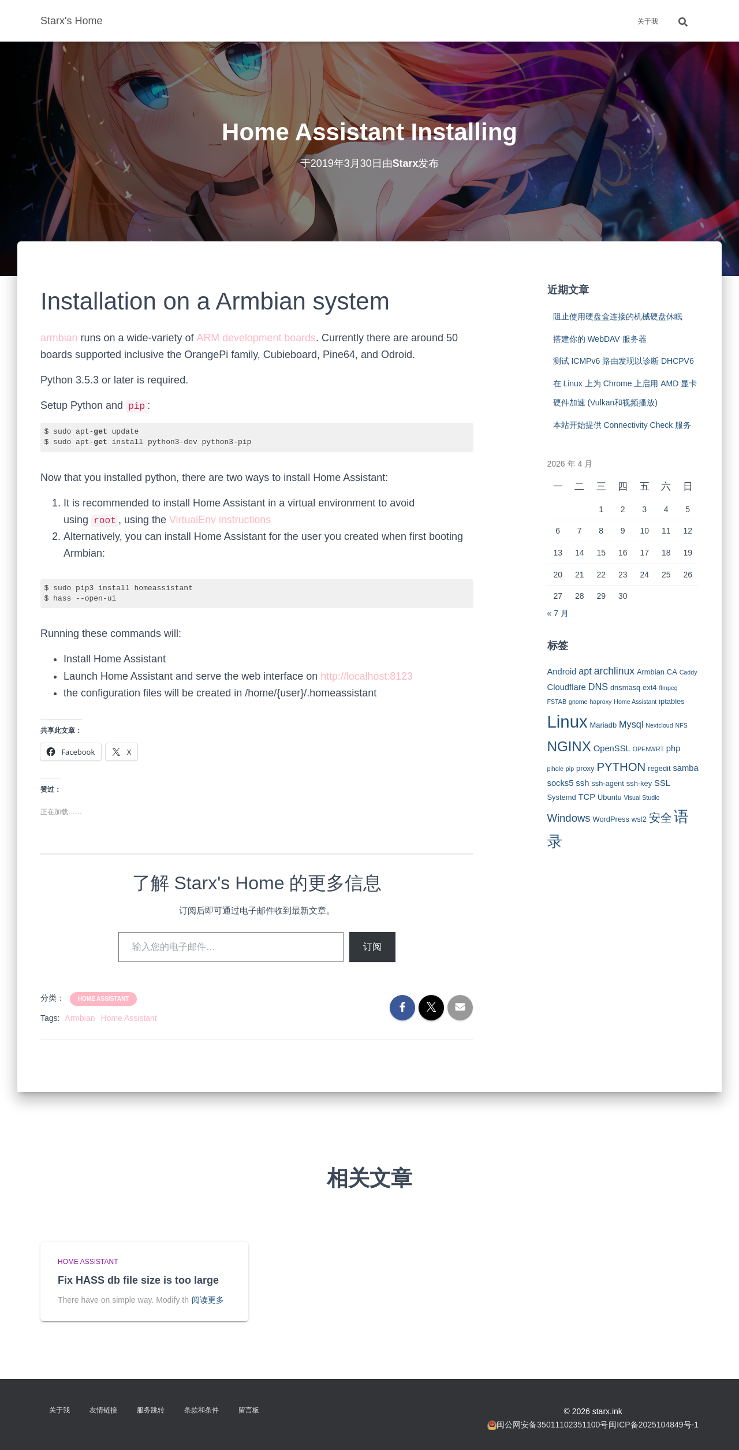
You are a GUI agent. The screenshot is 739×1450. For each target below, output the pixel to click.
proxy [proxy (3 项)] (585, 768)
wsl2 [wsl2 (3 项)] (639, 819)
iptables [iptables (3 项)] (671, 701)
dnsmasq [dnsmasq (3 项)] (625, 687)
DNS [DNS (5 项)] (598, 686)
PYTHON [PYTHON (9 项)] (620, 767)
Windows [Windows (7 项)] (569, 818)
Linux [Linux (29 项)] (567, 721)
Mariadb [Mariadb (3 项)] (603, 725)
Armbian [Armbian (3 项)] (651, 672)
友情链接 (103, 1410)
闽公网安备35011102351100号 (552, 1424)
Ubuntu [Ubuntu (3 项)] (610, 797)
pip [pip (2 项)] (570, 768)
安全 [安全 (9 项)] (660, 817)
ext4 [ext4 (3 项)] (649, 687)
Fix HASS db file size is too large (138, 1280)
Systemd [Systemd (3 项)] (561, 797)
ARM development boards (256, 338)
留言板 (248, 1410)
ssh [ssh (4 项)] (582, 783)
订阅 (372, 947)
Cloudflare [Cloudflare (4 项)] (566, 687)
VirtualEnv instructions (220, 519)
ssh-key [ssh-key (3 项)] (639, 783)
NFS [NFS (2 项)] (681, 725)
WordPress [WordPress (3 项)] (610, 819)
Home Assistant (103, 999)
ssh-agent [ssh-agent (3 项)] (607, 783)
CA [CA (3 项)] (672, 672)
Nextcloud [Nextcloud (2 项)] (659, 725)
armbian (59, 338)
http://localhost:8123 (366, 676)
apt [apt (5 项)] (585, 671)
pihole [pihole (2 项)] (555, 768)
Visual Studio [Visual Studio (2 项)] (641, 797)
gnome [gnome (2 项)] (578, 701)
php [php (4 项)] (673, 748)
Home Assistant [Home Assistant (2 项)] (635, 701)
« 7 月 (558, 613)
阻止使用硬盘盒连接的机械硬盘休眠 (617, 316)
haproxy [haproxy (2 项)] (600, 701)
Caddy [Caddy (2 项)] (688, 672)
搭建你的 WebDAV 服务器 (600, 339)
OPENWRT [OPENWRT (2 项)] (648, 748)
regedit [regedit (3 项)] (659, 768)
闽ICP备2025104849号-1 (654, 1424)
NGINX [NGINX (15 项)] (569, 746)
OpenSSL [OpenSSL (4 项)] (612, 748)
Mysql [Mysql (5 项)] (631, 724)
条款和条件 (201, 1410)
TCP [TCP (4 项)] (587, 797)
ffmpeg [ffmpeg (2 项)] (668, 687)
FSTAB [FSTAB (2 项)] (557, 701)
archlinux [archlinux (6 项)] (614, 671)
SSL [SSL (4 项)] (662, 783)
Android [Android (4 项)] (562, 671)
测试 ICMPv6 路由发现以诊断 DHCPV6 (623, 361)
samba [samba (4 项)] (685, 768)
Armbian (80, 1018)
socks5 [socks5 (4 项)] (560, 783)
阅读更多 (208, 1299)
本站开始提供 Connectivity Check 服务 (622, 425)
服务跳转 (151, 1410)
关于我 (647, 21)
